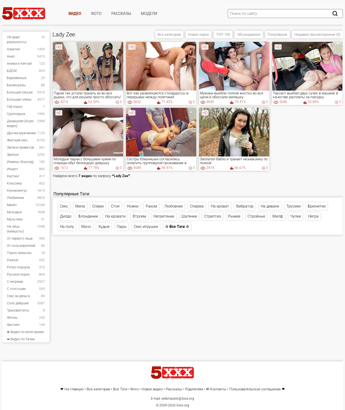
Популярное (277, 34)
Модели (149, 13)
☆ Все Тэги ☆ (177, 226)
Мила (80, 206)
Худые (103, 226)
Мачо (86, 226)
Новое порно (198, 34)
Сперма (197, 206)
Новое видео (152, 389)
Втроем (139, 216)
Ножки (132, 206)
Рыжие (234, 216)
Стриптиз (212, 216)
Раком (151, 206)
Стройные (256, 216)
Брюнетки (317, 206)
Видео (75, 13)
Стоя (115, 206)
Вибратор (244, 206)
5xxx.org (182, 405)
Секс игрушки (146, 226)
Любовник (173, 206)
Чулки (295, 216)
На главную (74, 389)
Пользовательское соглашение (255, 389)
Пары (121, 226)
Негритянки (163, 216)
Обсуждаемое (248, 34)
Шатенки (189, 216)
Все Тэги (120, 389)
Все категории (169, 34)
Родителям (194, 389)
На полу (67, 226)
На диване (270, 206)
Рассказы (121, 13)
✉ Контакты (216, 389)
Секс (64, 206)
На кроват (220, 206)
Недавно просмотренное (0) (317, 34)
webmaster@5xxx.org (177, 398)
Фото (96, 13)
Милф (277, 216)
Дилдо (65, 216)
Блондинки (88, 216)
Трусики (293, 206)
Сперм (98, 206)
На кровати (115, 216)
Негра (313, 216)
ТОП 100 (223, 34)
